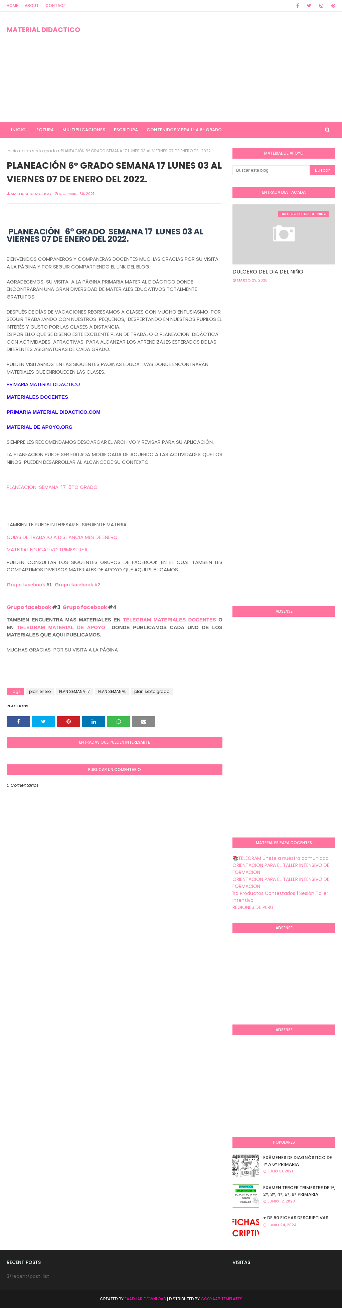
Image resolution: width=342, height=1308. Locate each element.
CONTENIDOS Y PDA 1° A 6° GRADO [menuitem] (184, 130)
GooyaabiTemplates (221, 1299)
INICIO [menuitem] (18, 130)
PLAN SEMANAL (112, 691)
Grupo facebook (26, 584)
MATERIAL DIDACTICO (43, 29)
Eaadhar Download (145, 1299)
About (32, 5)
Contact (55, 5)
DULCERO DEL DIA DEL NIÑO (267, 271)
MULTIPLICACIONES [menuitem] (83, 130)
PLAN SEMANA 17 (74, 691)
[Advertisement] (220, 67)
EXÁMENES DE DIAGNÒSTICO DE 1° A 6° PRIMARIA (297, 1160)
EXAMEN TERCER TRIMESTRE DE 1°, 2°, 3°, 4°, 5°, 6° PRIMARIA (299, 1190)
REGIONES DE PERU (252, 907)
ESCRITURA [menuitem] (126, 130)
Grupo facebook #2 (77, 584)
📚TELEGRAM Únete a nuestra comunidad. (281, 858)
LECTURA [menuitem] (44, 130)
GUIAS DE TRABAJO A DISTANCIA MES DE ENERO (62, 537)
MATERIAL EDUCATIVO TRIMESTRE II (47, 549)
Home (12, 5)
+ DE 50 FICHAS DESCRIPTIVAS (295, 1217)
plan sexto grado (39, 151)
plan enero (40, 691)
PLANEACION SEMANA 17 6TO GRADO (53, 487)
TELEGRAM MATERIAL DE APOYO (61, 627)
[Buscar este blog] (271, 170)
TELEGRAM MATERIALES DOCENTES (169, 619)
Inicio (12, 151)
